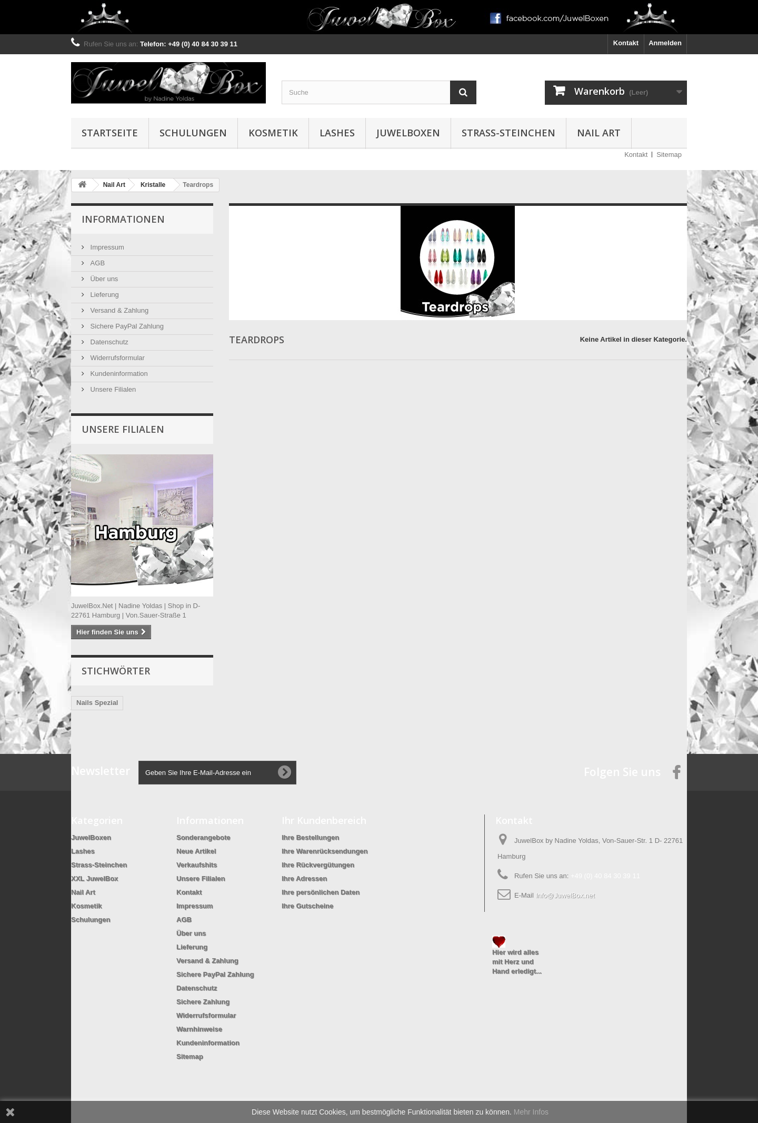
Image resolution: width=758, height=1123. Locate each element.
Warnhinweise (199, 1029)
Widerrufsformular (116, 358)
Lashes (337, 132)
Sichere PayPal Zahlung (126, 326)
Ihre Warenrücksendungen (325, 851)
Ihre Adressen (304, 878)
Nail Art (599, 132)
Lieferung (103, 295)
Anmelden (665, 43)
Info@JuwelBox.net (564, 895)
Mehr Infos (531, 1112)
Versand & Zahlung (118, 310)
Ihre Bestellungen (310, 837)
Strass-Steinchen (508, 132)
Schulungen (193, 132)
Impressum (106, 247)
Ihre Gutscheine (307, 906)
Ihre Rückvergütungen (318, 865)
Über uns (103, 279)
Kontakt (626, 43)
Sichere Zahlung (203, 1002)
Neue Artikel (196, 851)
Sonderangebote (203, 837)
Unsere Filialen (112, 389)
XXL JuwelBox (94, 878)
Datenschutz (108, 342)
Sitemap (669, 154)
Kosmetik (273, 132)
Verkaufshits (196, 865)
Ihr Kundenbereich (324, 820)
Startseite (110, 132)
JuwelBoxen (408, 132)
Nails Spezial (97, 703)
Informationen (123, 219)
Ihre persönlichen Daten (321, 892)
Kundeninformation (118, 373)
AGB (96, 263)
